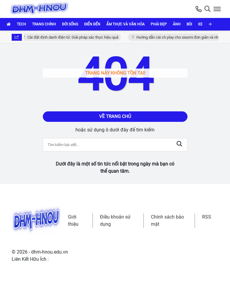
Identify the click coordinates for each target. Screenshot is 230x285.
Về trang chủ (115, 116)
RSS (206, 217)
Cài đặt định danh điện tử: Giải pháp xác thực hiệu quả (73, 37)
